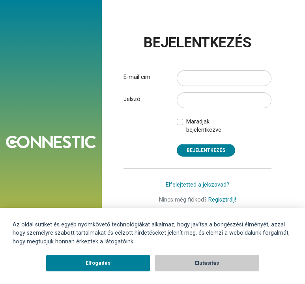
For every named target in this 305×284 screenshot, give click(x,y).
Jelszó (131, 99)
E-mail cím (136, 77)
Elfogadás (98, 263)
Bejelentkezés (206, 150)
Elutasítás (207, 263)
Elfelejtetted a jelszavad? (197, 184)
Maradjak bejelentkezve (203, 126)
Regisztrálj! (222, 199)
